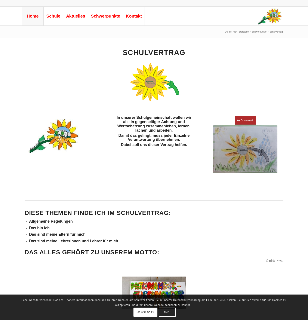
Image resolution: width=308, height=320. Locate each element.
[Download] (245, 120)
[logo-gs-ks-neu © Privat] (269, 16)
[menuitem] (32, 16)
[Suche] (154, 16)
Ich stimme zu (145, 312)
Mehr (167, 312)
